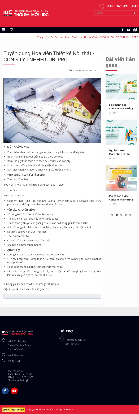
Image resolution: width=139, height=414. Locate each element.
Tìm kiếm (134, 13)
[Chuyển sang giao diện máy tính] (11, 30)
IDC (52, 409)
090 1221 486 (14, 361)
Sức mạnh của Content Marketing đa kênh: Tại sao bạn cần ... (121, 106)
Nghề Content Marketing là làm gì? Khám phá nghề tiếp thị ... (121, 152)
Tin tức (54, 37)
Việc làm (65, 37)
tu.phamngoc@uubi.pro (46, 284)
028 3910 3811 (80, 339)
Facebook (5, 390)
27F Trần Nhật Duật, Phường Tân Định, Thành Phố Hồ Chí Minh (19, 345)
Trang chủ (42, 37)
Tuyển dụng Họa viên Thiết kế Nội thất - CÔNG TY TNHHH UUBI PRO (48, 56)
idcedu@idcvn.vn (15, 355)
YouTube (14, 390)
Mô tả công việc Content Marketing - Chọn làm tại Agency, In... (121, 197)
